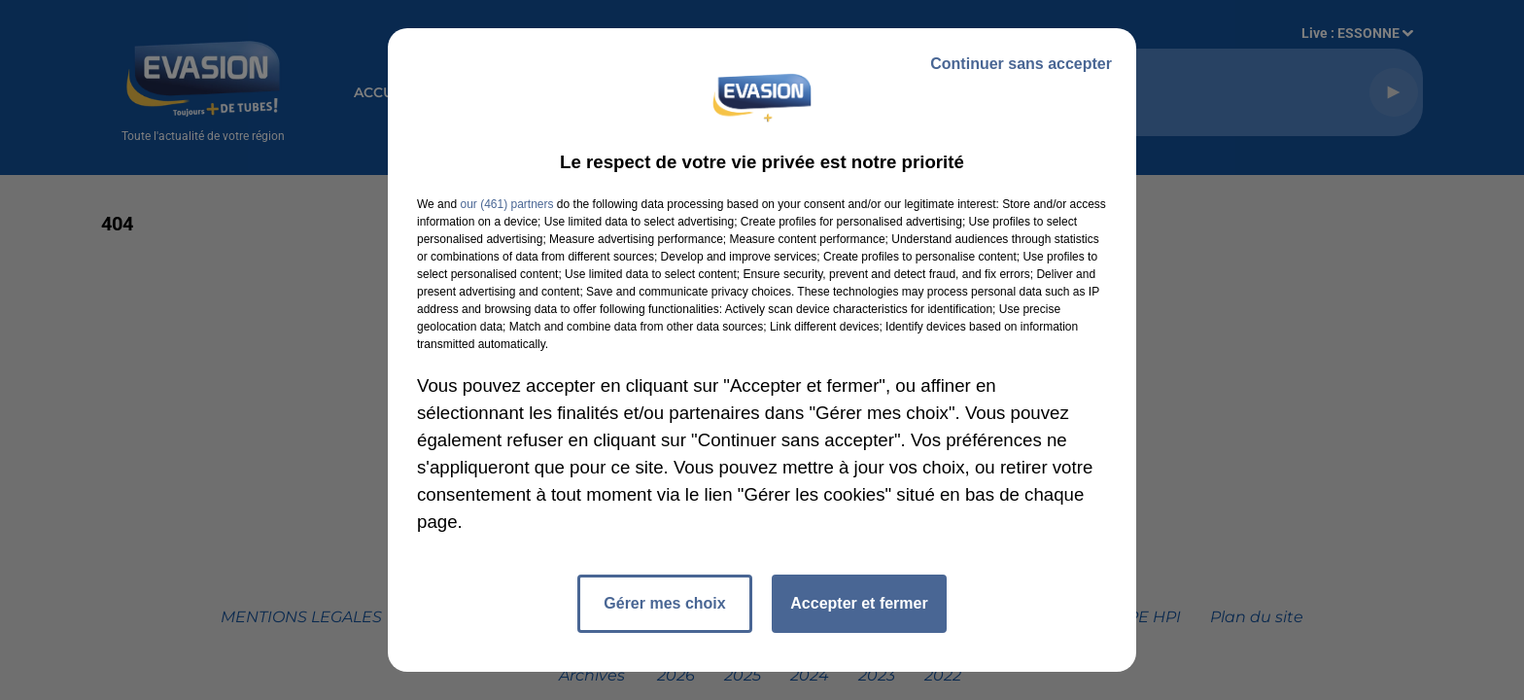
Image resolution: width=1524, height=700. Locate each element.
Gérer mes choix (664, 603)
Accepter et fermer (858, 603)
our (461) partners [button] (506, 204)
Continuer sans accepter (1021, 63)
